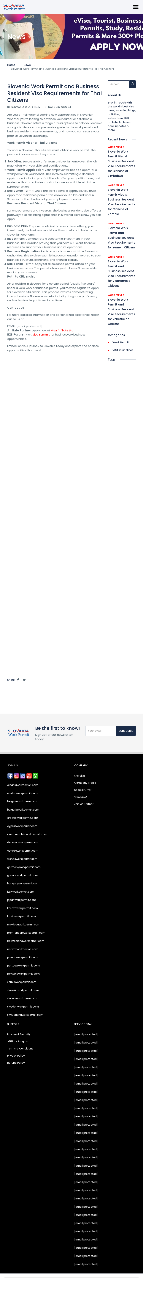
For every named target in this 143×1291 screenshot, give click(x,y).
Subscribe (126, 731)
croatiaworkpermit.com (22, 818)
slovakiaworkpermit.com (23, 990)
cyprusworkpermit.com (22, 826)
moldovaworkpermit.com (23, 924)
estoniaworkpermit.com (22, 851)
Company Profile (85, 783)
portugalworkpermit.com (23, 965)
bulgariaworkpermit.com (23, 809)
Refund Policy (16, 1063)
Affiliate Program (18, 1041)
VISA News (80, 797)
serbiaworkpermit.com (21, 982)
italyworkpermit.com (20, 892)
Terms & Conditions (20, 1048)
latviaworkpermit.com (21, 916)
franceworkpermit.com (22, 859)
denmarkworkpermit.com (23, 842)
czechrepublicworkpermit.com (27, 834)
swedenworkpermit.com (23, 1006)
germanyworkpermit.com (24, 867)
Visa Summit (41, 334)
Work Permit (116, 147)
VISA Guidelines (122, 350)
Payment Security (19, 1034)
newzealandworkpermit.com (25, 941)
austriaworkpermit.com (22, 793)
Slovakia (79, 776)
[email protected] (86, 1034)
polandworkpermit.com (22, 957)
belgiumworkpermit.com (23, 801)
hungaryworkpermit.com (23, 883)
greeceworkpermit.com (22, 875)
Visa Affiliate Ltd (62, 330)
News (27, 65)
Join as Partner (83, 804)
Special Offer (82, 790)
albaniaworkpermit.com (22, 785)
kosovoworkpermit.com (22, 908)
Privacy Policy (16, 1055)
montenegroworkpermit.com (26, 933)
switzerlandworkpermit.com (25, 1015)
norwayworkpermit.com (22, 949)
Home (11, 65)
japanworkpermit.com (21, 900)
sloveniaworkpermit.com (23, 998)
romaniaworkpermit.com (23, 974)
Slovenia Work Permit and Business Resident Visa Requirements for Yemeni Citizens (122, 237)
